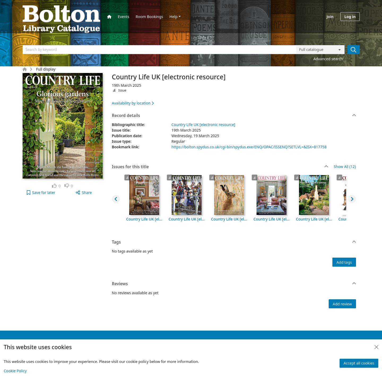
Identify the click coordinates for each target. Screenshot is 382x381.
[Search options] (320, 49)
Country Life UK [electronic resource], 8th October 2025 (144, 219)
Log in (349, 16)
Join (330, 16)
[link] (56, 185)
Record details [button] (234, 115)
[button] (41, 192)
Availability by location (133, 103)
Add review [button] (342, 303)
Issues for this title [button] (220, 166)
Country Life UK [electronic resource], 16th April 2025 (229, 219)
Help (174, 16)
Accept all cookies (359, 363)
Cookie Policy (15, 370)
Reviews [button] (234, 284)
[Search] (354, 49)
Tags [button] (234, 242)
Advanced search (328, 58)
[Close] (376, 347)
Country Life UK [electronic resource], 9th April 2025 (272, 219)
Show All (345, 166)
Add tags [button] (344, 262)
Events (123, 16)
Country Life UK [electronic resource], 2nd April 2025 (314, 219)
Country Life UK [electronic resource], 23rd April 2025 (187, 219)
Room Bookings (149, 16)
